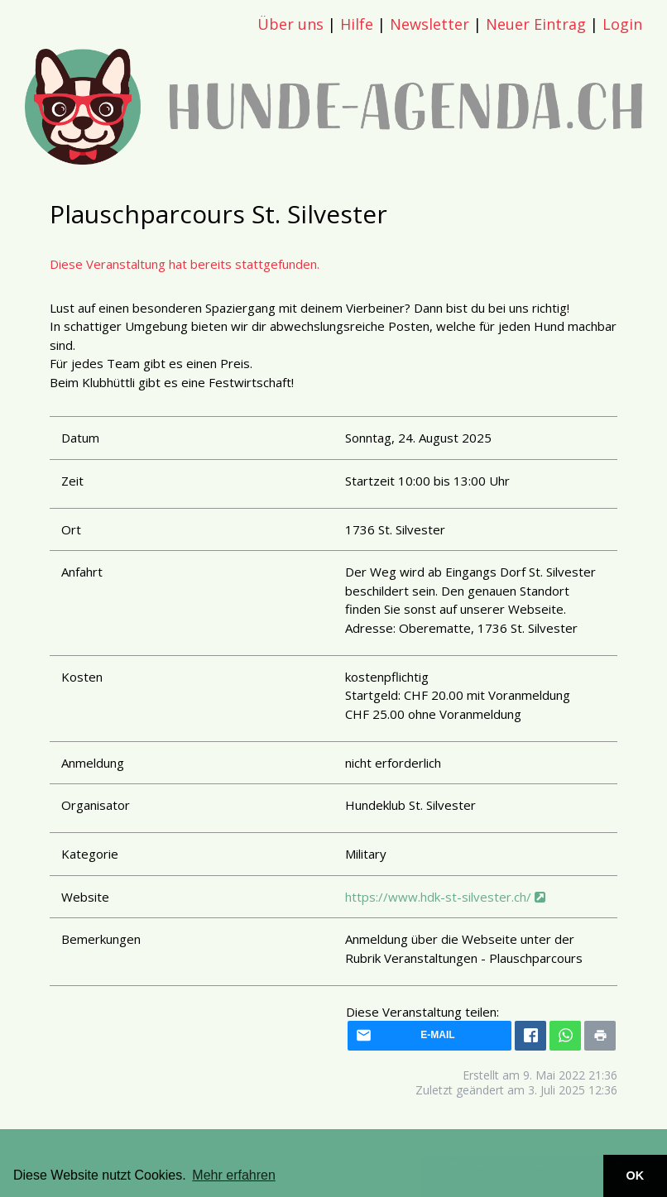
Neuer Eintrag (536, 24)
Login (622, 24)
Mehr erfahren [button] (234, 1175)
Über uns (290, 24)
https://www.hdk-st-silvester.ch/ (445, 896)
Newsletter (429, 24)
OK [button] (635, 1175)
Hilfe (356, 24)
